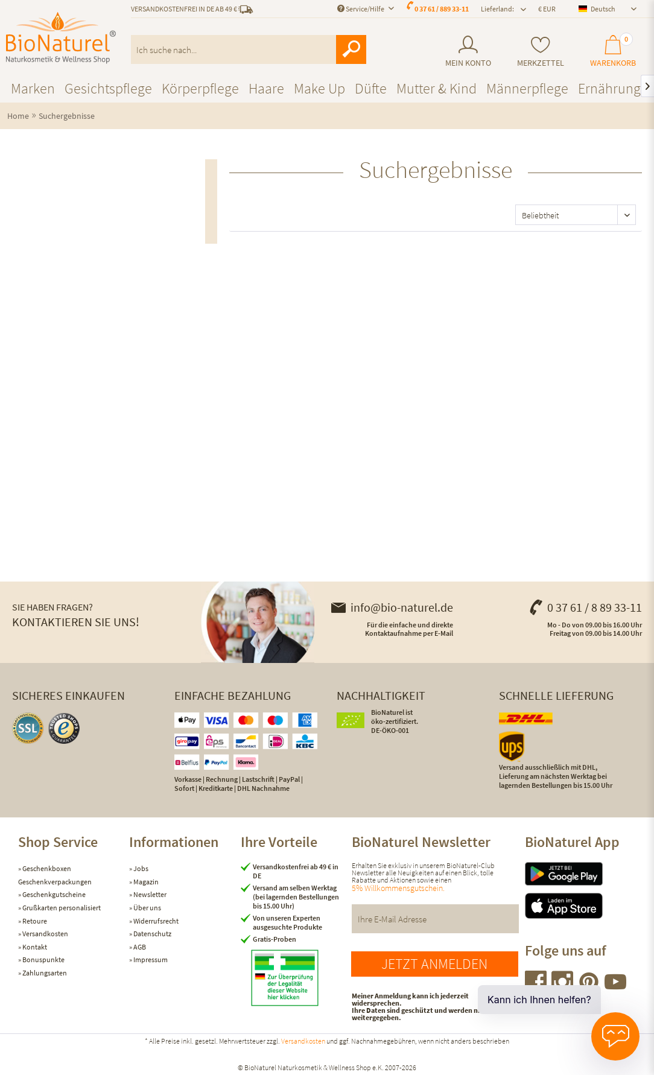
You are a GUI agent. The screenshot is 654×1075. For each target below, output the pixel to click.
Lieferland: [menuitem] (497, 8)
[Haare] (266, 88)
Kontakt (34, 946)
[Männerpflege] (527, 88)
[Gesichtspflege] (108, 88)
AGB (139, 946)
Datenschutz (151, 933)
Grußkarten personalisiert (61, 907)
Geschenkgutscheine (53, 894)
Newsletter (149, 894)
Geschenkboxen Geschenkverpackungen (55, 875)
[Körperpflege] (200, 88)
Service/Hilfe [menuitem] (361, 8)
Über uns (146, 907)
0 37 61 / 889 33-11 (441, 8)
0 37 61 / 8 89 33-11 (585, 607)
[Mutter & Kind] (436, 88)
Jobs (140, 868)
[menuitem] (468, 51)
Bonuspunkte (43, 959)
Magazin (145, 881)
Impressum (150, 959)
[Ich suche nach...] (248, 49)
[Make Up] (319, 88)
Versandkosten (44, 933)
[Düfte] (371, 88)
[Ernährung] (609, 88)
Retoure (34, 920)
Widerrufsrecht (155, 920)
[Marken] (33, 88)
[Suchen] (351, 49)
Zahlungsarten (44, 972)
